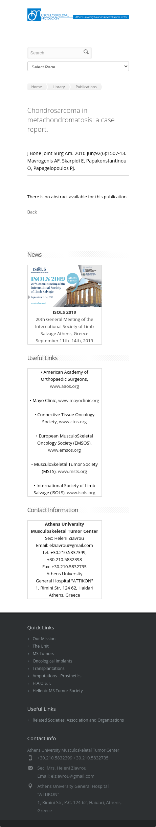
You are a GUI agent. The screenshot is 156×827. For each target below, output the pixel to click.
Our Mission (44, 639)
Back (32, 212)
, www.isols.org (80, 493)
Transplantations (49, 668)
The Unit (41, 646)
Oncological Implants (52, 661)
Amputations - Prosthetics (57, 676)
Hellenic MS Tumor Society (58, 691)
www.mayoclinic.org (78, 400)
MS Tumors (43, 653)
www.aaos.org (64, 386)
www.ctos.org (73, 422)
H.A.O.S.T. (42, 683)
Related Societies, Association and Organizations (78, 720)
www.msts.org (72, 471)
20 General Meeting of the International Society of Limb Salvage (65, 319)
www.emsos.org (64, 450)
